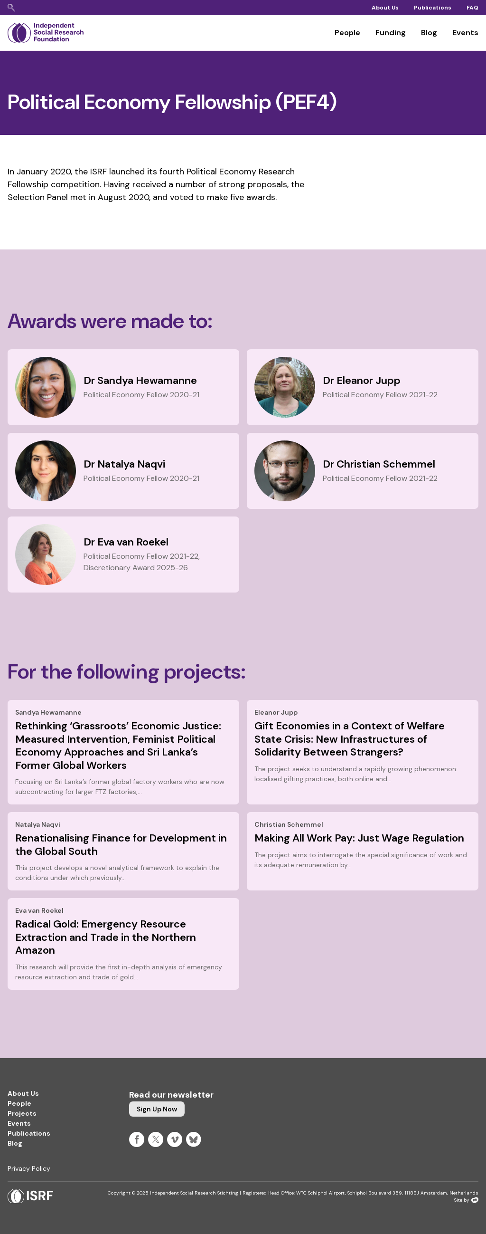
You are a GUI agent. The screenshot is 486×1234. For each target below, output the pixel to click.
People (347, 33)
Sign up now (157, 1109)
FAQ (472, 7)
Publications (432, 7)
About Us (385, 7)
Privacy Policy (29, 1168)
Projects (22, 1113)
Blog (429, 33)
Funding (390, 33)
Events (465, 33)
